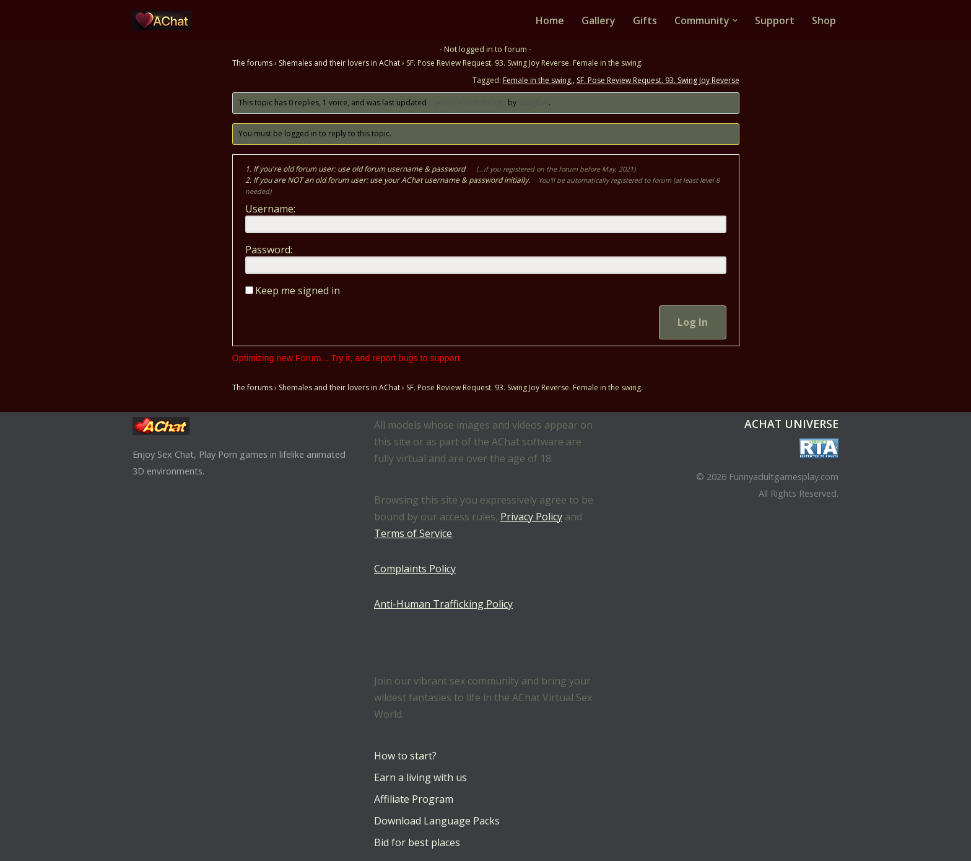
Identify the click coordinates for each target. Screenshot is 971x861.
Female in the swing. (538, 80)
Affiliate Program (413, 799)
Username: (270, 208)
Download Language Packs (437, 821)
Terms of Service (413, 533)
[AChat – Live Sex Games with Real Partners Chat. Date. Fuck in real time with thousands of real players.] (165, 20)
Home (550, 20)
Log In (692, 322)
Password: (268, 249)
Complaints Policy (415, 568)
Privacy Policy (531, 516)
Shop (824, 20)
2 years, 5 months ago (467, 102)
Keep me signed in (297, 290)
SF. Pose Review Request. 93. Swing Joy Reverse (658, 80)
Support (775, 20)
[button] (735, 20)
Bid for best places (417, 842)
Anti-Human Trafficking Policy (443, 604)
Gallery (598, 20)
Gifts (645, 20)
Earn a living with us (420, 777)
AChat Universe (791, 423)
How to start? (405, 756)
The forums (252, 63)
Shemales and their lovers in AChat (339, 63)
